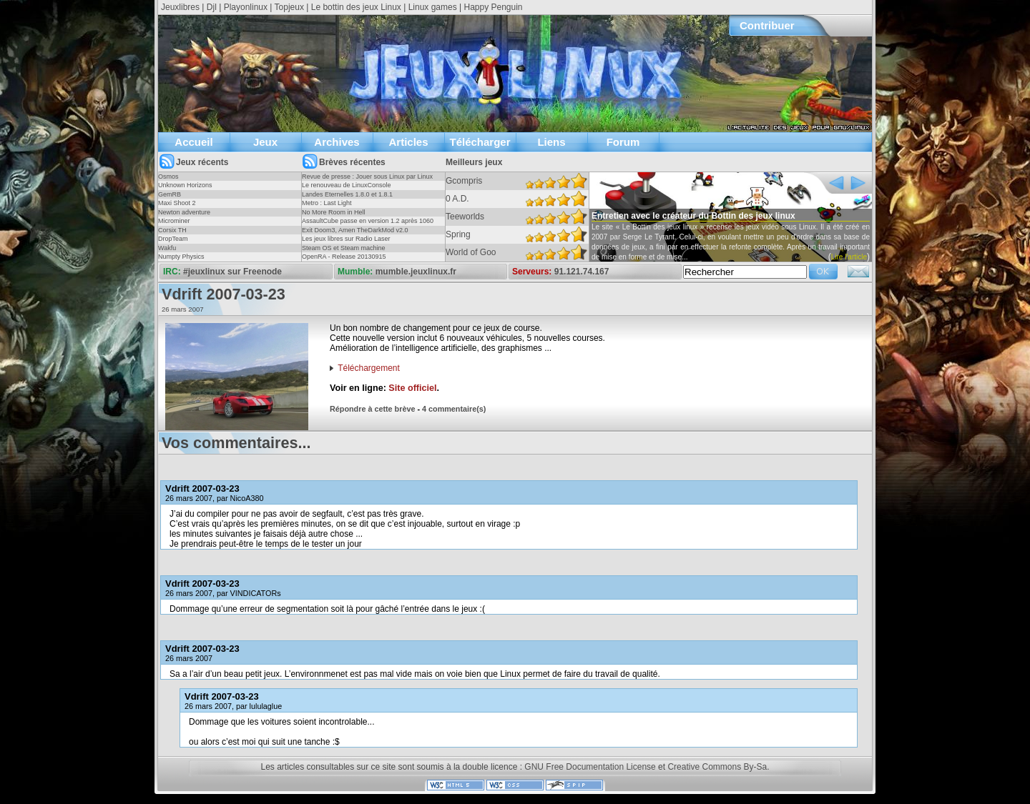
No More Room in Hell (334, 212)
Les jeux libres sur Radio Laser (346, 238)
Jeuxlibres (180, 7)
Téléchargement (369, 368)
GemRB (169, 194)
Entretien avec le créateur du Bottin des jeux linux (693, 216)
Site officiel (412, 388)
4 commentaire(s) (454, 409)
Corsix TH (172, 230)
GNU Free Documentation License (589, 767)
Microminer (174, 220)
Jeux (265, 142)
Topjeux (289, 7)
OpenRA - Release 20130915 (344, 256)
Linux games (432, 7)
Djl (212, 7)
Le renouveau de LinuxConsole (346, 185)
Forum (623, 142)
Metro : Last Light (327, 203)
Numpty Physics (181, 256)
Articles (408, 142)
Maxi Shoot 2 (177, 203)
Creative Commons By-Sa (717, 767)
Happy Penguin (493, 7)
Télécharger (479, 142)
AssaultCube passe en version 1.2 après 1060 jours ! (367, 225)
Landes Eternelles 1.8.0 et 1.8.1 (347, 194)
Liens (551, 142)
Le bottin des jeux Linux (356, 7)
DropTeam (173, 238)
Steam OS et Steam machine (344, 248)
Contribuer (767, 25)
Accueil (193, 142)
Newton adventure (184, 212)
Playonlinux (246, 7)
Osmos (168, 176)
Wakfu (167, 248)
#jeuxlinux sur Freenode (232, 272)
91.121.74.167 (581, 272)
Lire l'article (849, 257)
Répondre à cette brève (372, 409)
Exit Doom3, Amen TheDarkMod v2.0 (355, 230)
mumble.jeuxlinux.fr (416, 272)
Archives (336, 142)
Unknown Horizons (185, 185)
